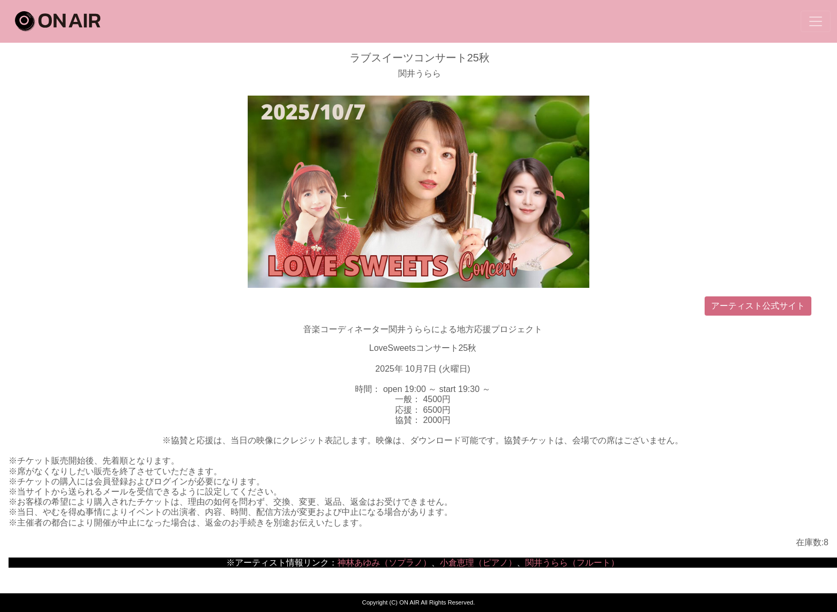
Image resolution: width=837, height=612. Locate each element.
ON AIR (57, 21)
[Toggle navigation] (816, 21)
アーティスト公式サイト (758, 305)
